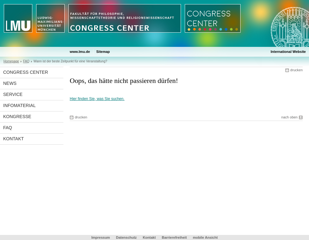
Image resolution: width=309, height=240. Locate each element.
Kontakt (13, 138)
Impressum (100, 237)
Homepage (11, 61)
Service (13, 94)
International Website (288, 52)
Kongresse (17, 116)
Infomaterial (19, 105)
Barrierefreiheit (175, 237)
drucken (296, 70)
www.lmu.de (80, 52)
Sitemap (103, 52)
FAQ (26, 61)
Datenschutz (126, 237)
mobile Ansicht (205, 237)
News (9, 83)
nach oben (289, 117)
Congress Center (25, 72)
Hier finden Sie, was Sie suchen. (97, 99)
